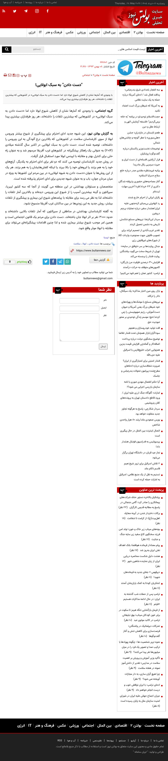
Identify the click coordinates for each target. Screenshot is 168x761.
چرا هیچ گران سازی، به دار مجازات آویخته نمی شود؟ (142, 676)
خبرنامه (18, 2)
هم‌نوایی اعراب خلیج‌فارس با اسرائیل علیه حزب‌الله (141, 352)
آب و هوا (7, 2)
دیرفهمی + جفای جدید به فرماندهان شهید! (142, 574)
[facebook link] (53, 262)
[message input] (79, 327)
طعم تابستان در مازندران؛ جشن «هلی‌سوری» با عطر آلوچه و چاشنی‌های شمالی (140, 138)
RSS (60, 741)
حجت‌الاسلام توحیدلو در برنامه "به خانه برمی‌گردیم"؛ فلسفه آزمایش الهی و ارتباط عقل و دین (140, 122)
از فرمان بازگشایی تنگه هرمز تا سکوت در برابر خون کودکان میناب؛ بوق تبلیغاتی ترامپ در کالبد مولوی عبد (139, 615)
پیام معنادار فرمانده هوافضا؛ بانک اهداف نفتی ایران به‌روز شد (139, 547)
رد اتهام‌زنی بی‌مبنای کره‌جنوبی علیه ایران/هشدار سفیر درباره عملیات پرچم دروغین (140, 208)
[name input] (79, 301)
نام (105, 300)
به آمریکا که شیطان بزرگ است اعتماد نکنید (141, 108)
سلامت (77, 244)
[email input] (79, 308)
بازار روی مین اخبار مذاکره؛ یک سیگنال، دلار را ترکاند (139, 293)
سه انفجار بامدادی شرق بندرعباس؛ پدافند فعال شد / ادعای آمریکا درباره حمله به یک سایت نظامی (141, 95)
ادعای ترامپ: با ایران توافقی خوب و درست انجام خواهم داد (142, 687)
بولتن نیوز (94, 133)
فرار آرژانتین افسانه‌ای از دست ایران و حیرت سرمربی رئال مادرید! (141, 162)
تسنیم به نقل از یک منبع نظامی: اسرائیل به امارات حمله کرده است (139, 477)
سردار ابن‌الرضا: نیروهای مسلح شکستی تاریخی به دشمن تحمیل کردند (140, 221)
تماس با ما (52, 2)
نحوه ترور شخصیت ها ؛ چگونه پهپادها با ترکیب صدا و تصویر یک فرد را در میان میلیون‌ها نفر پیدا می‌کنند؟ (139, 647)
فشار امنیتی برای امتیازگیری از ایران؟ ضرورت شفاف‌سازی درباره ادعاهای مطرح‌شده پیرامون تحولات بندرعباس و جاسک (140, 368)
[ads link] (141, 67)
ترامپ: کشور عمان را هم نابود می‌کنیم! (140, 273)
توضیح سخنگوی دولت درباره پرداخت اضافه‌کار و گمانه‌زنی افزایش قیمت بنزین (139, 341)
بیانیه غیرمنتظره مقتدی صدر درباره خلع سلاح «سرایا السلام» (140, 173)
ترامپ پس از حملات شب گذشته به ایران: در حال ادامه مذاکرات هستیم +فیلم (141, 599)
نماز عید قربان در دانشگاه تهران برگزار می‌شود (141, 455)
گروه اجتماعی (104, 110)
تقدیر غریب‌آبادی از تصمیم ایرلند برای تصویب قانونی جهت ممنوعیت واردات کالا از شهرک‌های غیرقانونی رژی (139, 235)
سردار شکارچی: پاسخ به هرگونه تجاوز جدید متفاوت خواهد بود (141, 411)
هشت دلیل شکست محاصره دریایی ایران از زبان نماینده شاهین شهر (141, 561)
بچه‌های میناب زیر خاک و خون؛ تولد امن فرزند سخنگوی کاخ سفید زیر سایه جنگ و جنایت (139, 534)
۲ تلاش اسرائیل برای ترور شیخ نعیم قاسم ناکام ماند (142, 466)
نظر (105, 315)
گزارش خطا (101, 260)
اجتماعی (86, 75)
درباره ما (39, 2)
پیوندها (28, 2)
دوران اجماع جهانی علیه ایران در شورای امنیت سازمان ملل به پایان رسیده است (139, 701)
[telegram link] (60, 262)
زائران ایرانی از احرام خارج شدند (144, 198)
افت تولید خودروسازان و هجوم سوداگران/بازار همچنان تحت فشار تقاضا (139, 330)
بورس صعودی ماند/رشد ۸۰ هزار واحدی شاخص (140, 422)
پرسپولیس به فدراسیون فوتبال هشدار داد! (141, 444)
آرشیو (133, 741)
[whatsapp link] (67, 262)
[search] (6, 49)
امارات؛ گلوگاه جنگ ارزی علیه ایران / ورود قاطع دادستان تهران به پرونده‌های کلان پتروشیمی (140, 398)
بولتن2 (96, 75)
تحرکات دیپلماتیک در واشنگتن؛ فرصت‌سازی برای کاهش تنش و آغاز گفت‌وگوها (141, 631)
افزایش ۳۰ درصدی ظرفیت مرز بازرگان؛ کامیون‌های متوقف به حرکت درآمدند (140, 264)
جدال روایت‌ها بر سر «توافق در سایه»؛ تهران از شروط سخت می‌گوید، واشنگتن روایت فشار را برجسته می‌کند (140, 251)
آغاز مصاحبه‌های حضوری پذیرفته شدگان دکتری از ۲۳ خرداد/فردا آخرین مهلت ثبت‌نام (139, 187)
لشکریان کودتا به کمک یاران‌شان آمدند (140, 585)
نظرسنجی (97, 741)
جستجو (122, 741)
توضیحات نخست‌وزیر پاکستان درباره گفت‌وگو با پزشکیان (141, 151)
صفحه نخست (155, 32)
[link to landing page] (144, 17)
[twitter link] (46, 262)
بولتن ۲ (138, 32)
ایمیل (104, 308)
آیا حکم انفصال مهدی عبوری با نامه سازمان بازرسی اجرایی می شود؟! (142, 384)
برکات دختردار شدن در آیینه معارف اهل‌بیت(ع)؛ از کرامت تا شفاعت (141, 518)
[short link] (93, 251)
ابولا (84, 244)
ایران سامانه (141, 752)
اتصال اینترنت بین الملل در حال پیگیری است (140, 433)
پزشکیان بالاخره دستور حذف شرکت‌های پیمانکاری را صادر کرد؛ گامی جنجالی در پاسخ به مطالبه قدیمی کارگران (139, 502)
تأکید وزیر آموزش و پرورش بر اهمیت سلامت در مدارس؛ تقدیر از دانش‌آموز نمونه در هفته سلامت (140, 663)
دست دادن (94, 244)
